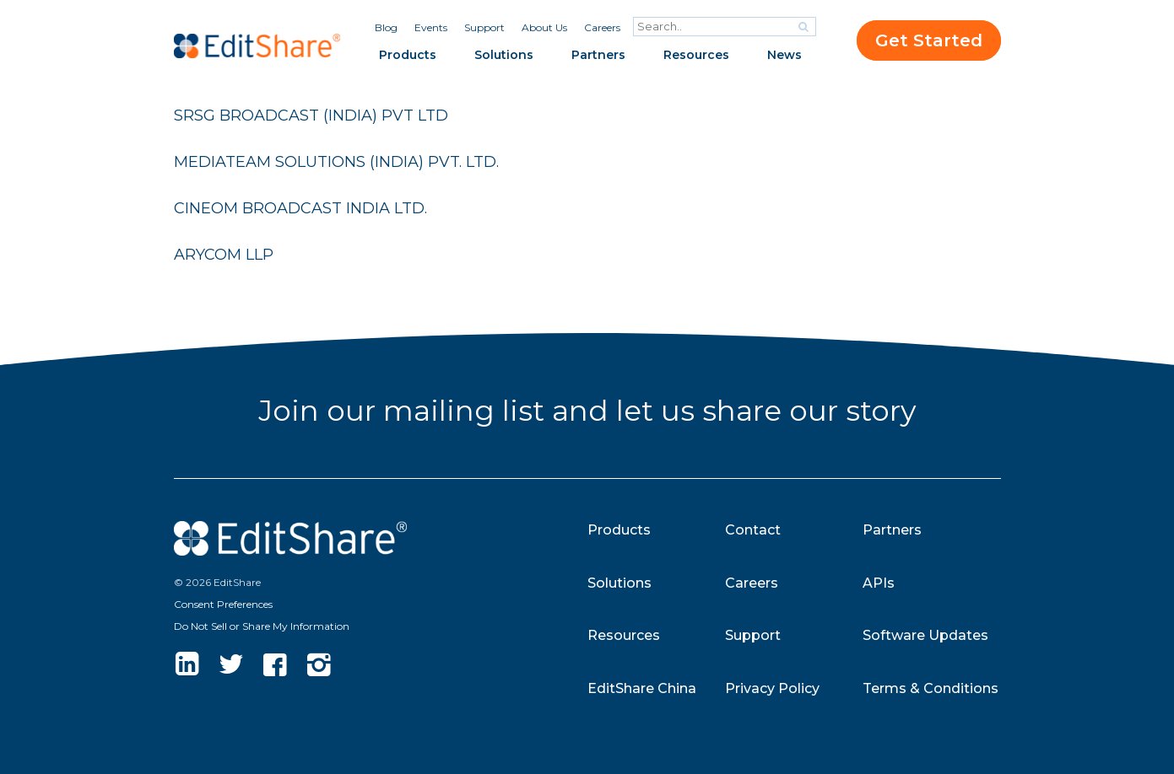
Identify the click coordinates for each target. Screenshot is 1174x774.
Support (484, 27)
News (784, 54)
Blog (386, 27)
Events (430, 27)
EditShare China (641, 688)
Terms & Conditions (930, 688)
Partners (598, 54)
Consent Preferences (223, 604)
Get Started (928, 40)
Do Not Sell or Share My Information (261, 626)
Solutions (503, 54)
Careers (602, 27)
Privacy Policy (772, 688)
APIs (879, 583)
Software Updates (925, 635)
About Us (544, 27)
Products (407, 54)
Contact (753, 530)
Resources (696, 54)
